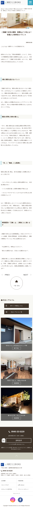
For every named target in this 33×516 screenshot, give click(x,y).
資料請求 (19, 440)
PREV (7, 275)
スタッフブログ (5, 485)
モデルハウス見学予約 (6, 489)
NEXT (25, 275)
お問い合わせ (21, 485)
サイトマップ (16, 493)
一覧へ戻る (16, 285)
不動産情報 (20, 480)
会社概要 (3, 480)
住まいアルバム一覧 (16, 312)
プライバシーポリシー (23, 489)
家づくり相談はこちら (16, 305)
